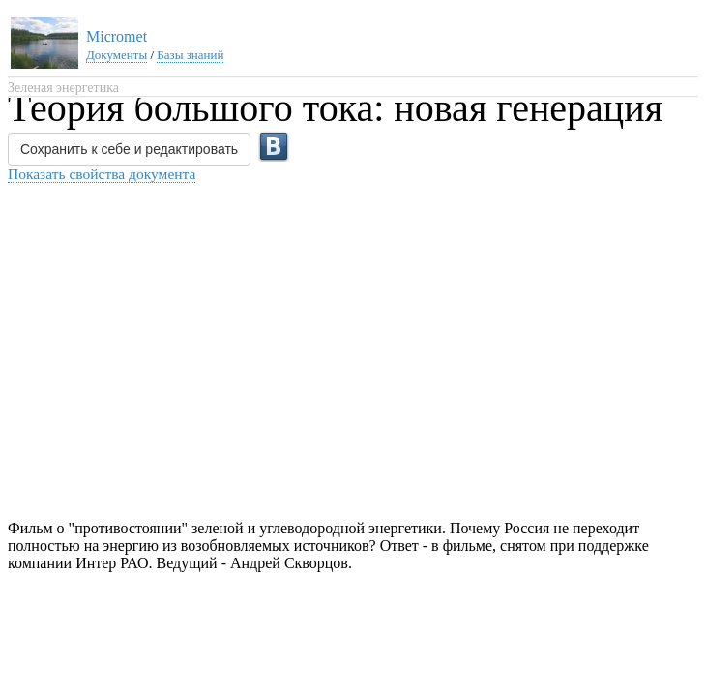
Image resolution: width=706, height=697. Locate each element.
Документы (116, 54)
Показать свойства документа (101, 174)
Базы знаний (190, 54)
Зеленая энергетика (63, 87)
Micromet (116, 36)
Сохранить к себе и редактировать (129, 149)
